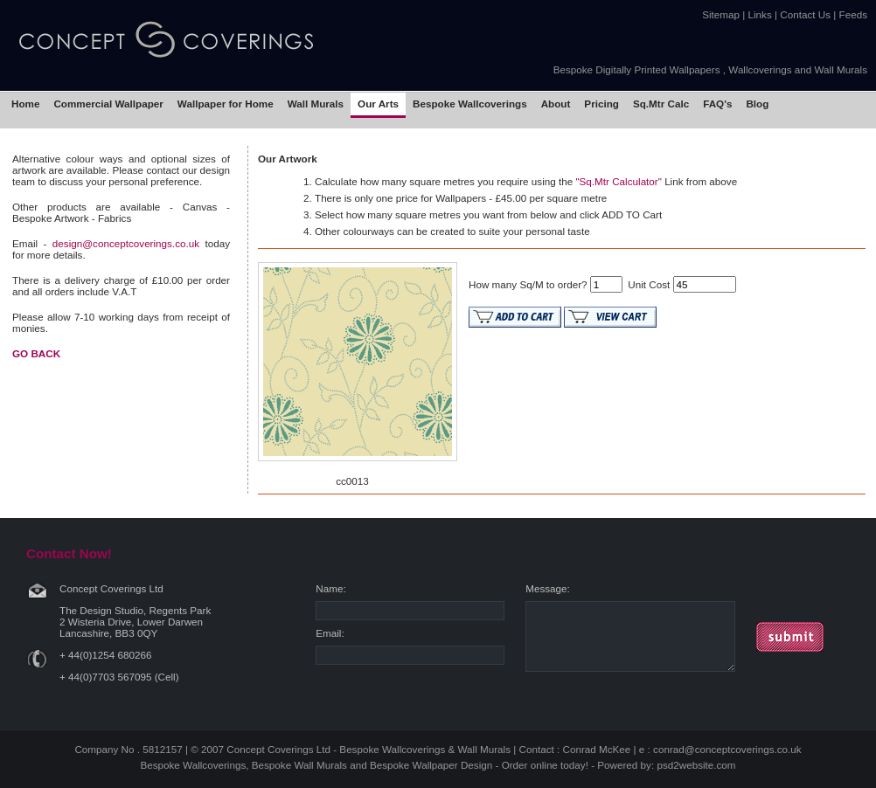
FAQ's (717, 103)
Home (25, 103)
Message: (547, 588)
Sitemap (721, 14)
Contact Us (805, 14)
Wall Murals (316, 103)
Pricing (601, 103)
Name (329, 588)
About (556, 103)
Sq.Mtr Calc (661, 103)
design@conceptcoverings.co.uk (125, 243)
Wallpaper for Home (225, 103)
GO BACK (36, 353)
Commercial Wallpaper (108, 103)
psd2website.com (696, 765)
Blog (757, 103)
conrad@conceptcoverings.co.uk (727, 749)
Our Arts (378, 103)
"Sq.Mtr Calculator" (618, 181)
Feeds (853, 14)
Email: (330, 633)
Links (760, 14)
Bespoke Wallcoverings (470, 103)
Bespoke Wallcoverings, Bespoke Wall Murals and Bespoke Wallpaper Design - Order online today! (364, 765)
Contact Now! (69, 553)
